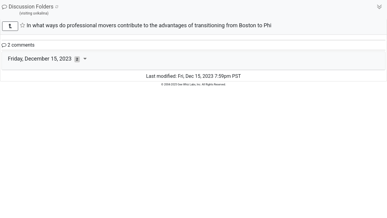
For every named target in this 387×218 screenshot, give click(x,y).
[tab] (193, 61)
